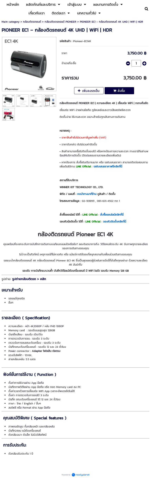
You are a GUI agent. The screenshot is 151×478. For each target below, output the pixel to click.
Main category (10, 22)
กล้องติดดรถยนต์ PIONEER (60, 22)
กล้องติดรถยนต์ (32, 22)
